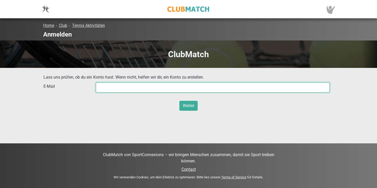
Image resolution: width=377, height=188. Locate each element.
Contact (188, 169)
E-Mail (49, 86)
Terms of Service (233, 177)
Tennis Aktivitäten (88, 25)
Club (63, 25)
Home (48, 25)
